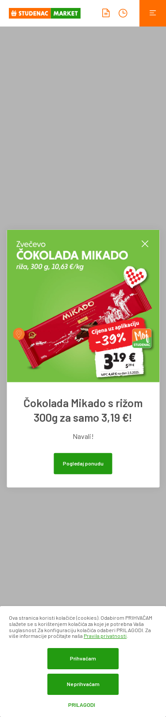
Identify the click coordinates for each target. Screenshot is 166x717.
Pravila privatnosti (105, 636)
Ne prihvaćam (83, 684)
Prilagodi (81, 705)
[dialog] (83, 661)
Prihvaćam (83, 658)
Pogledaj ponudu (83, 463)
